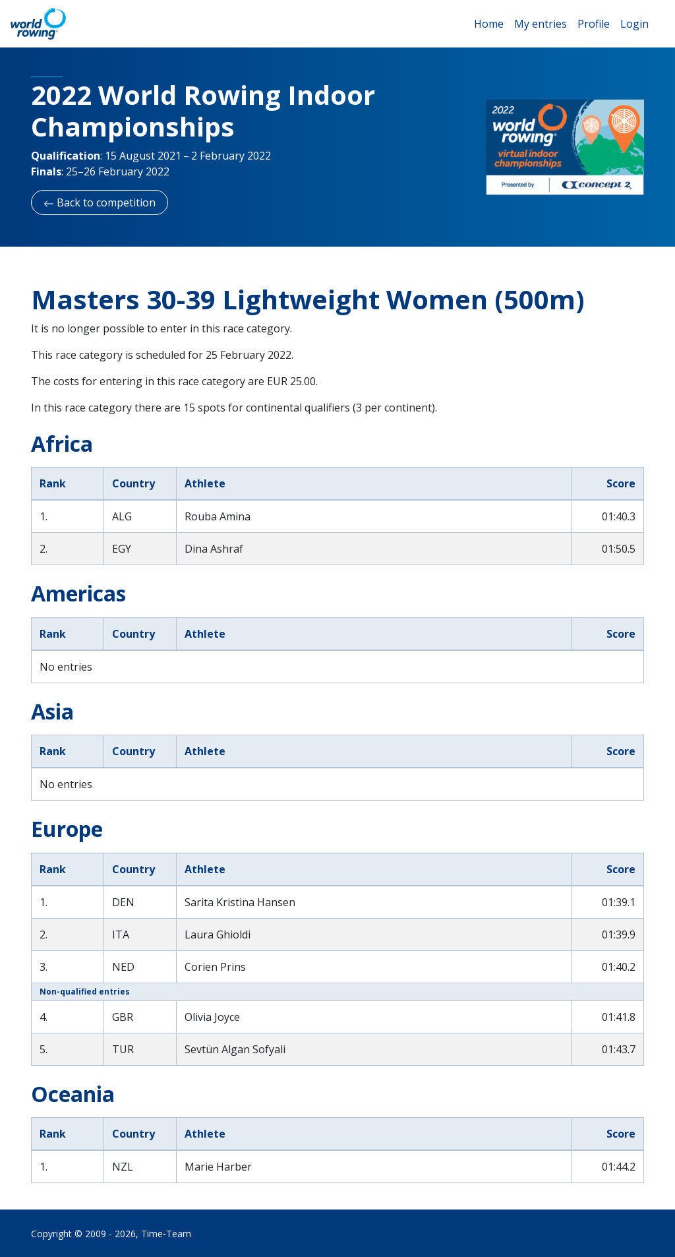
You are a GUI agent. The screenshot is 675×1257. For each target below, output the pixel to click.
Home (489, 23)
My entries (540, 23)
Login (634, 23)
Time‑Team (166, 1233)
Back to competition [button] (100, 202)
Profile (593, 23)
